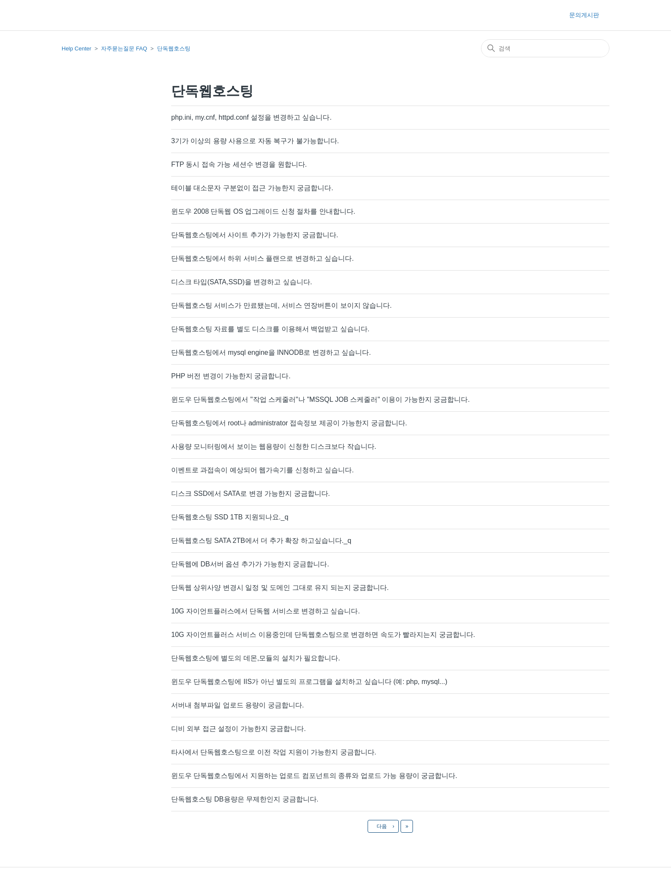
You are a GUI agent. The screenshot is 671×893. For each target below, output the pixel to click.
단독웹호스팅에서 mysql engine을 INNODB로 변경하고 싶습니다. (271, 352)
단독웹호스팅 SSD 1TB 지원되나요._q (229, 517)
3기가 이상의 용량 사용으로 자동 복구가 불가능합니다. (255, 140)
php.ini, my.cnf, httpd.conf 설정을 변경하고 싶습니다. (251, 117)
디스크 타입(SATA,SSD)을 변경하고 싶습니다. (241, 282)
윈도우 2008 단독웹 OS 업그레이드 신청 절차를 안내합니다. (263, 211)
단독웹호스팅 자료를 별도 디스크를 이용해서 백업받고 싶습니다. (270, 329)
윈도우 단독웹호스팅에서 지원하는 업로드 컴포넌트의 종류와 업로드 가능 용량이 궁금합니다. (314, 775)
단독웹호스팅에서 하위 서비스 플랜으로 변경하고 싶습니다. (262, 258)
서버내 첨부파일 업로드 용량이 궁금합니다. (237, 705)
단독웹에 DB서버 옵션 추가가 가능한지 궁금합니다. (250, 564)
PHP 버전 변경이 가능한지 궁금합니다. (231, 376)
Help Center (76, 48)
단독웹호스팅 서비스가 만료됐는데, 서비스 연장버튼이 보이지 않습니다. (281, 305)
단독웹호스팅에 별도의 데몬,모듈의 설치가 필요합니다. (255, 658)
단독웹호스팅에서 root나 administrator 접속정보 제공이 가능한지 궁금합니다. (289, 423)
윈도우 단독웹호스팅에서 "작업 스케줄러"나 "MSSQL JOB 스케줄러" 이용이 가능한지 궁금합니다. (320, 399)
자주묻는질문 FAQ (124, 48)
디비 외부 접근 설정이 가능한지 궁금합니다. (238, 728)
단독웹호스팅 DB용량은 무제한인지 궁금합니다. (244, 799)
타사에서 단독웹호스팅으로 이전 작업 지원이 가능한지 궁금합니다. (273, 752)
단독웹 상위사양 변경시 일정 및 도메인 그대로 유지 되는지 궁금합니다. (280, 587)
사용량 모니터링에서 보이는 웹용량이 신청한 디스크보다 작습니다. (273, 446)
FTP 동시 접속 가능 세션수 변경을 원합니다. (239, 164)
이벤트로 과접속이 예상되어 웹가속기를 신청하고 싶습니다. (262, 470)
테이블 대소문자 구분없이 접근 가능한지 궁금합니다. (252, 188)
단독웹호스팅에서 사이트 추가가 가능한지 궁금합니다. (254, 235)
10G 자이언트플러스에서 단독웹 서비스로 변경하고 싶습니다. (265, 611)
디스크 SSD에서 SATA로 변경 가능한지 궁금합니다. (250, 493)
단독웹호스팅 (173, 48)
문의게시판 (584, 15)
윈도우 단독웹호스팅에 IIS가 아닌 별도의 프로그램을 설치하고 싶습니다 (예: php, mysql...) (309, 681)
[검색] (545, 48)
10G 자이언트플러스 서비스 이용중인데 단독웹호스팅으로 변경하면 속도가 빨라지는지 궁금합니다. (323, 634)
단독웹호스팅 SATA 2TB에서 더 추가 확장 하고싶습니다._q (261, 540)
